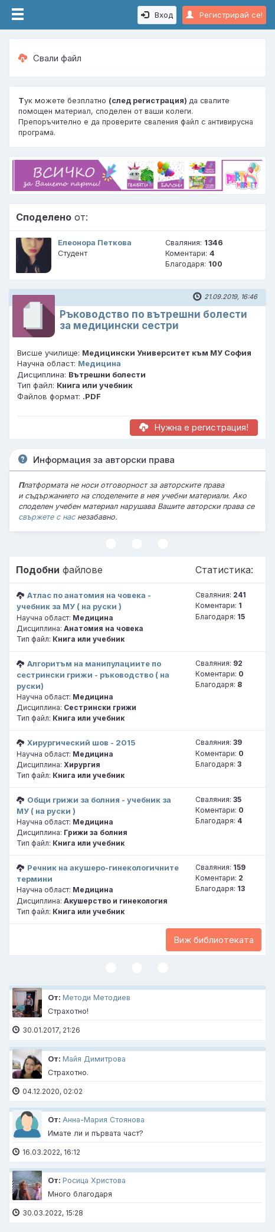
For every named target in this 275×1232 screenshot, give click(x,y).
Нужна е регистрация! (193, 427)
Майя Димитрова (94, 1058)
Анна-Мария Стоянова (104, 1119)
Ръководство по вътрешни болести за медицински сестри (153, 319)
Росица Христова (94, 1180)
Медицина (99, 363)
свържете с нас (46, 516)
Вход (157, 14)
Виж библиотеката (213, 939)
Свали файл (49, 58)
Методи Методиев (96, 997)
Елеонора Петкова (95, 242)
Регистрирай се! (224, 14)
